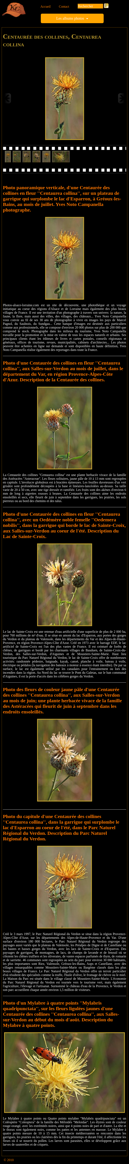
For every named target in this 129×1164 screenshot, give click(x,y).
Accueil (45, 6)
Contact (64, 6)
